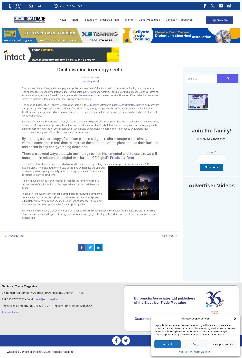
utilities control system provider (102, 95)
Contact (171, 19)
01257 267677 (19, 6)
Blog (75, 19)
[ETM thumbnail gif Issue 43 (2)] (198, 108)
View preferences (224, 344)
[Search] (201, 78)
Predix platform (122, 158)
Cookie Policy (185, 352)
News (63, 19)
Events (129, 19)
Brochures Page (109, 19)
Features (89, 19)
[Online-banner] (60, 61)
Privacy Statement (202, 352)
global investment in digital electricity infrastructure (116, 105)
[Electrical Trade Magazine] (29, 20)
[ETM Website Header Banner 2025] (60, 42)
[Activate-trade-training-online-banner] (181, 42)
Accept (167, 344)
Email (38, 6)
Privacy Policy (10, 312)
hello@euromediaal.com (50, 299)
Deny (196, 344)
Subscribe (187, 19)
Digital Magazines (149, 19)
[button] (235, 318)
